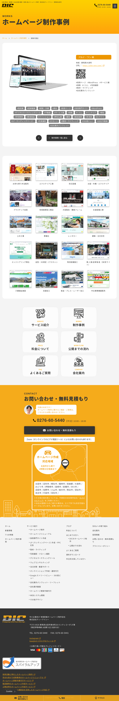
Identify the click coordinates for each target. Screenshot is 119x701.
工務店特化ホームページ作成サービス (18, 686)
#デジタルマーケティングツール (28, 112)
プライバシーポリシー (101, 546)
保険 (79, 85)
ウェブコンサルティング (40, 562)
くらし (86, 85)
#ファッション (44, 117)
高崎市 (58, 486)
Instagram (34, 638)
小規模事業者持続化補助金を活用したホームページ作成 (25, 690)
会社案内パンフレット (86, 90)
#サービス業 (59, 112)
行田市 (46, 492)
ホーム (7, 526)
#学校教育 (19, 117)
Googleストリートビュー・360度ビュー (45, 576)
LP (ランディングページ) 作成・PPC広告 (45, 543)
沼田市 (38, 489)
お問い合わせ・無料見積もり (103, 540)
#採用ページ (66, 108)
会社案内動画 (35, 586)
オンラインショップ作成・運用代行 (44, 571)
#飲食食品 (31, 117)
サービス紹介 (32, 526)
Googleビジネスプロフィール (41, 641)
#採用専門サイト (81, 108)
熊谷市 (70, 489)
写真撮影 (94, 85)
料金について (71, 530)
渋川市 (74, 486)
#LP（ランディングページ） (22, 121)
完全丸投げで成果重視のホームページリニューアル (23, 677)
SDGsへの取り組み (100, 526)
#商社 (55, 108)
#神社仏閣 (58, 117)
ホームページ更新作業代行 (40, 591)
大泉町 (78, 483)
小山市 (54, 489)
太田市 (38, 483)
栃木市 (62, 489)
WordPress (93, 82)
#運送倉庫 (78, 117)
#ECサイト (100, 117)
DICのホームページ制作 (78, 539)
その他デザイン (36, 599)
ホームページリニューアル (40, 534)
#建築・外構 (44, 108)
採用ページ (81, 82)
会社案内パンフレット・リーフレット (45, 582)
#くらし (79, 112)
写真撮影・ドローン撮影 (40, 554)
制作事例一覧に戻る (60, 138)
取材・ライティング (85, 88)
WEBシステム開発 (37, 595)
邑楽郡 (70, 483)
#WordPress (96, 108)
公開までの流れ (76, 545)
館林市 (62, 483)
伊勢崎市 (49, 486)
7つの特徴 (9, 534)
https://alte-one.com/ (92, 65)
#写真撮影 (42, 121)
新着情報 (8, 530)
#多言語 (89, 117)
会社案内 (96, 530)
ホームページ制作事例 (13, 540)
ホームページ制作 (37, 529)
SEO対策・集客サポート (40, 566)
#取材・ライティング (70, 121)
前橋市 (66, 486)
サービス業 (105, 82)
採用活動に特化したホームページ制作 (18, 674)
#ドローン (54, 121)
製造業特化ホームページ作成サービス (18, 683)
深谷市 (78, 489)
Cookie (9, 691)
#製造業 (20, 108)
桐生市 (54, 483)
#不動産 (47, 112)
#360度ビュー (88, 121)
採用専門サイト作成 (38, 538)
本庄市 (38, 492)
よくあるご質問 (72, 550)
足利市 (46, 483)
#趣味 (68, 117)
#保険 (70, 112)
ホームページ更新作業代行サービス (17, 680)
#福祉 (102, 112)
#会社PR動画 (102, 121)
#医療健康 (31, 108)
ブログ (69, 526)
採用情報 (96, 534)
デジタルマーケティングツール (42, 558)
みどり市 (39, 486)
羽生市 (54, 492)
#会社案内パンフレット (59, 125)
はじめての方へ (72, 535)
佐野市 (46, 489)
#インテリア (91, 112)
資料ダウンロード (73, 554)
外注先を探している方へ (76, 559)
